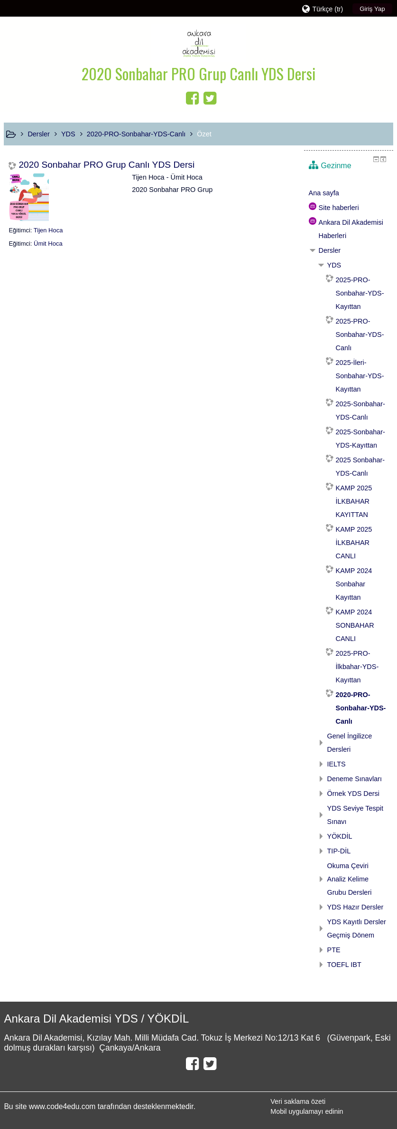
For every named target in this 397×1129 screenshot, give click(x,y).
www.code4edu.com (63, 1106)
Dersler (330, 250)
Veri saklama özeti (297, 1101)
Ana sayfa (324, 193)
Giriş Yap (372, 8)
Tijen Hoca (48, 230)
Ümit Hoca (48, 243)
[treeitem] (348, 193)
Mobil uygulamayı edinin (306, 1111)
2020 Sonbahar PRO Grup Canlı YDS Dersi (106, 164)
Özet (204, 134)
